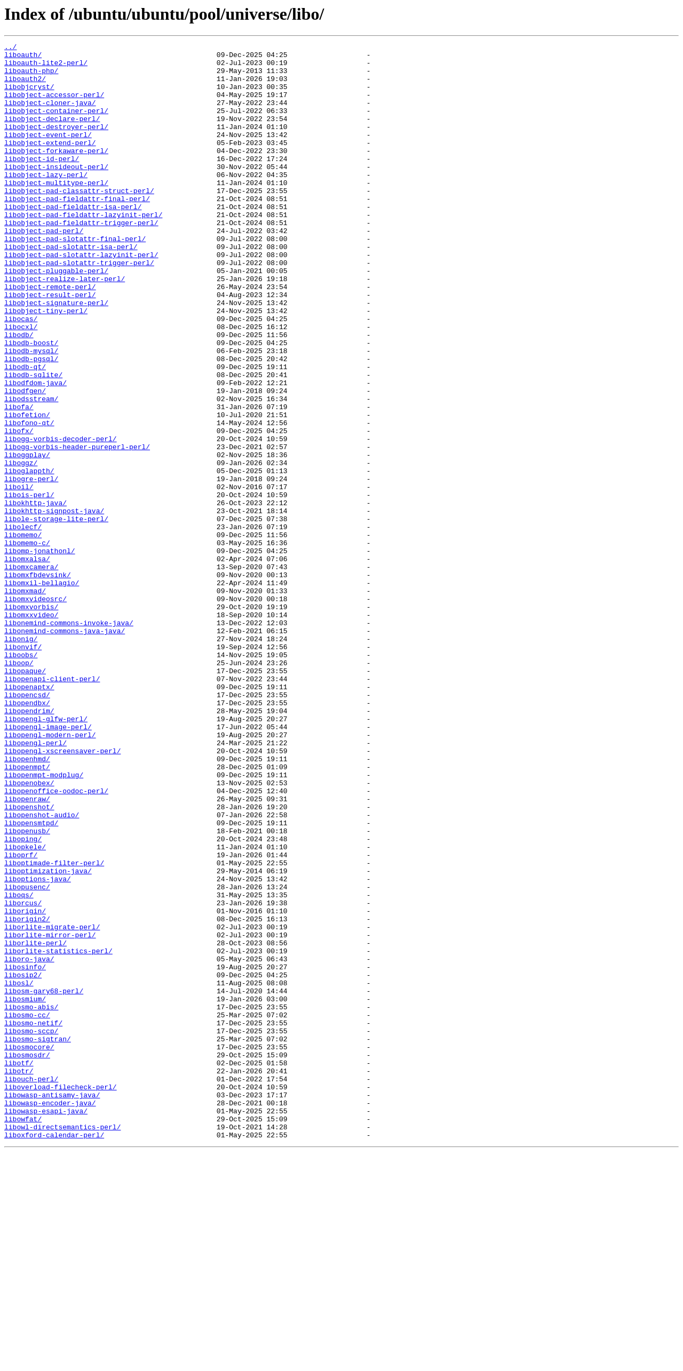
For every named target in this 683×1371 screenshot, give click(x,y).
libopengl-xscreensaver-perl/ (62, 893)
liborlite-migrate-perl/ (52, 1104)
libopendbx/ (27, 835)
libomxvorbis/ (31, 720)
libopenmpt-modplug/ (43, 922)
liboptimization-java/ (48, 1037)
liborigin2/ (27, 1094)
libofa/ (19, 480)
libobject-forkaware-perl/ (56, 173)
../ (10, 48)
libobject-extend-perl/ (50, 163)
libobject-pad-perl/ (43, 269)
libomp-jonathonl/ (39, 653)
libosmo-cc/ (27, 1210)
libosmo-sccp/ (31, 1229)
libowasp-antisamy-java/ (52, 1306)
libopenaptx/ (29, 816)
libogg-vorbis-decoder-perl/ (60, 518)
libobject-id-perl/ (41, 182)
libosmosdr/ (27, 1258)
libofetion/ (27, 490)
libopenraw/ (27, 950)
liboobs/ (20, 778)
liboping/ (23, 998)
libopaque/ (25, 797)
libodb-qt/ (25, 432)
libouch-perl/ (31, 1287)
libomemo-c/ (27, 643)
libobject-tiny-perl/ (46, 365)
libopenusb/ (27, 989)
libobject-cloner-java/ (50, 115)
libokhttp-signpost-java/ (54, 605)
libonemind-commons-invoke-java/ (68, 739)
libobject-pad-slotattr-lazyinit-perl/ (81, 297)
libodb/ (19, 393)
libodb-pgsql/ (31, 422)
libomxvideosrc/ (35, 710)
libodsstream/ (31, 470)
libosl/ (19, 1171)
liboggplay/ (27, 538)
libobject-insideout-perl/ (56, 192)
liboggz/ (20, 547)
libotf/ (19, 1267)
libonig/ (20, 758)
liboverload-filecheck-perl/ (60, 1296)
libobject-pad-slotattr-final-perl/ (75, 278)
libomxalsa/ (27, 662)
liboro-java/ (29, 1142)
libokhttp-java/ (35, 595)
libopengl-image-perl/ (48, 864)
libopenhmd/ (27, 902)
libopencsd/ (27, 826)
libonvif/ (23, 768)
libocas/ (20, 374)
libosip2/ (23, 1162)
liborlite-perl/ (35, 1123)
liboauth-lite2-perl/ (46, 67)
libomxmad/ (25, 701)
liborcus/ (23, 1075)
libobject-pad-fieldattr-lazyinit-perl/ (83, 249)
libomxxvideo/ (31, 730)
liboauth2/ (25, 86)
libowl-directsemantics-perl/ (62, 1344)
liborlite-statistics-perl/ (58, 1133)
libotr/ (19, 1277)
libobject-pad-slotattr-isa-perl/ (71, 288)
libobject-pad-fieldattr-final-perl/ (77, 230)
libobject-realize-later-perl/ (64, 326)
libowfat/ (23, 1335)
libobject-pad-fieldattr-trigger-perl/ (81, 259)
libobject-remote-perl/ (50, 336)
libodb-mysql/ (31, 413)
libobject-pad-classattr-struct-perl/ (79, 221)
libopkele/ (25, 1008)
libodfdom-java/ (35, 451)
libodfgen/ (25, 461)
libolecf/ (23, 624)
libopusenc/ (27, 1056)
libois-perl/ (29, 586)
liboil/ (19, 576)
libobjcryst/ (29, 96)
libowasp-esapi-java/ (46, 1325)
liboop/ (19, 787)
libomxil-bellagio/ (41, 691)
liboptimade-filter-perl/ (54, 1027)
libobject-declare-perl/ (52, 134)
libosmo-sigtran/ (37, 1239)
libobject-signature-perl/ (56, 355)
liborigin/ (25, 1085)
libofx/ (19, 509)
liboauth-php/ (31, 77)
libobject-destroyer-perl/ (56, 144)
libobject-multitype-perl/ (56, 211)
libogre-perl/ (31, 566)
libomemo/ (23, 634)
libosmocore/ (29, 1248)
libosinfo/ (25, 1152)
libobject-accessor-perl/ (54, 105)
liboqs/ (19, 1066)
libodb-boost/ (31, 403)
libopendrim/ (29, 845)
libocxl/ (20, 384)
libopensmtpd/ (31, 979)
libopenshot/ (29, 960)
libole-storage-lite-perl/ (56, 614)
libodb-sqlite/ (33, 442)
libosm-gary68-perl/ (43, 1181)
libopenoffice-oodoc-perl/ (56, 941)
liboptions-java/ (37, 1046)
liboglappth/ (29, 557)
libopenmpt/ (27, 912)
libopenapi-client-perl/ (52, 806)
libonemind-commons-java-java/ (64, 749)
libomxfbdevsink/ (37, 682)
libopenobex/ (29, 931)
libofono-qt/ (29, 499)
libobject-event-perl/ (48, 153)
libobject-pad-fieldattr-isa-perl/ (72, 240)
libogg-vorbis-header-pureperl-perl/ (77, 528)
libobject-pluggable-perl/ (56, 317)
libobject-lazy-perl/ (46, 201)
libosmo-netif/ (33, 1219)
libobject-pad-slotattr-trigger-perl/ (79, 307)
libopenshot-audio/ (41, 970)
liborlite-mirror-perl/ (50, 1114)
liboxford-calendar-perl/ (54, 1354)
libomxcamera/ (31, 672)
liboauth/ (23, 57)
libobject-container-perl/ (56, 125)
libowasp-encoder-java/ (50, 1315)
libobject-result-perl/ (50, 345)
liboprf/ (20, 1018)
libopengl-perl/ (35, 883)
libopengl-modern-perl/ (50, 874)
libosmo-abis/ (31, 1200)
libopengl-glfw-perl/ (46, 854)
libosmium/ (25, 1190)
